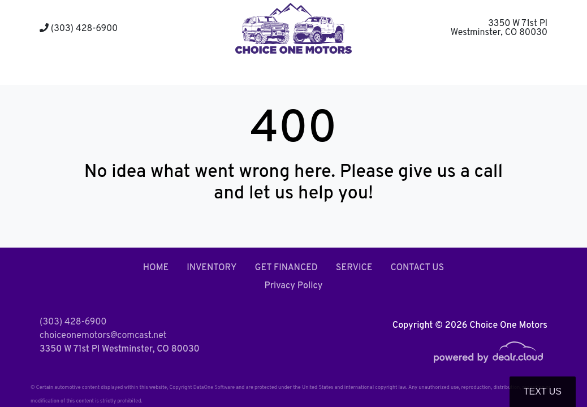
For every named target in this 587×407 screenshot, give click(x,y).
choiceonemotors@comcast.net (103, 335)
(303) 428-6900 (79, 28)
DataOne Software (214, 387)
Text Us (543, 391)
